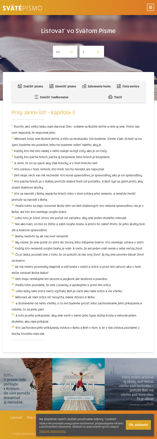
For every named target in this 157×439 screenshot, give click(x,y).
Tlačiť (115, 97)
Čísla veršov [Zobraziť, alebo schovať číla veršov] (128, 86)
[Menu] (150, 7)
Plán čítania (35, 417)
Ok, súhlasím (138, 424)
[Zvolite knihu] (65, 52)
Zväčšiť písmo (30, 86)
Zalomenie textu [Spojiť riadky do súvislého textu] (96, 86)
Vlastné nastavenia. (52, 431)
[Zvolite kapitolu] (91, 52)
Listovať (16, 417)
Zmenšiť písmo (62, 86)
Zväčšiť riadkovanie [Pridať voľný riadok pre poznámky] (51, 97)
